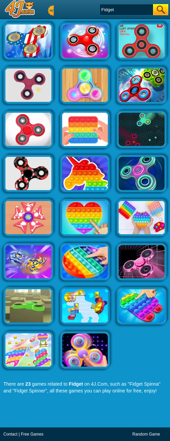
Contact (10, 434)
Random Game (146, 434)
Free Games (32, 434)
